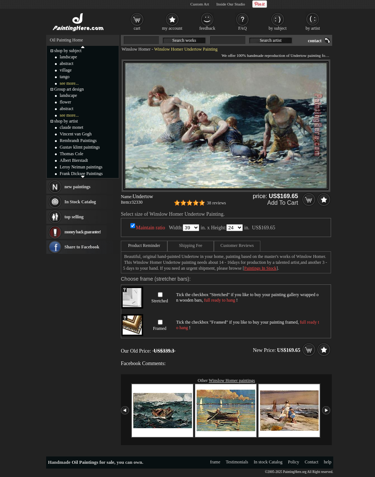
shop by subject (68, 50)
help (327, 462)
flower (65, 102)
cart (137, 28)
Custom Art (199, 4)
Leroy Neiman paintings (81, 167)
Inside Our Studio (230, 4)
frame (215, 462)
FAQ (242, 28)
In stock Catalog (268, 462)
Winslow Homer (136, 49)
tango (65, 76)
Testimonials (237, 462)
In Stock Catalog (80, 201)
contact (315, 40)
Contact (311, 462)
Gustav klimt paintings (80, 147)
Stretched (159, 300)
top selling (73, 216)
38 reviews (216, 202)
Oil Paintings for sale (93, 462)
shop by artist (66, 121)
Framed (160, 328)
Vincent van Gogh (76, 133)
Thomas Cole (71, 153)
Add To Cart (282, 203)
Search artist (271, 40)
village (66, 70)
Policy (293, 462)
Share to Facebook (81, 247)
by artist (313, 28)
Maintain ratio (150, 227)
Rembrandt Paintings (78, 140)
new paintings (77, 186)
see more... (69, 83)
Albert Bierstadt (74, 160)
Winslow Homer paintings (232, 380)
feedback (207, 28)
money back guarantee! (82, 231)
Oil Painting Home (66, 40)
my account (172, 28)
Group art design (69, 89)
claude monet (71, 127)
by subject (278, 28)
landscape (68, 56)
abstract (66, 63)
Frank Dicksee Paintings (81, 173)
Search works (184, 40)
